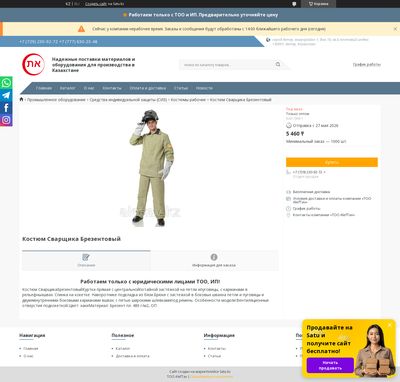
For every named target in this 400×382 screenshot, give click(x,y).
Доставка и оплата (132, 355)
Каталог (68, 88)
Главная (44, 88)
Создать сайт (96, 4)
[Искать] (277, 65)
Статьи (181, 88)
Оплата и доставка (148, 88)
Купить (332, 162)
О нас (89, 88)
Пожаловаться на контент (212, 376)
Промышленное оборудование (56, 99)
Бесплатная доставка (311, 192)
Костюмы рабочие (188, 99)
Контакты (112, 88)
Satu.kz (225, 371)
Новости (204, 88)
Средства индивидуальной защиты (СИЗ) (128, 99)
